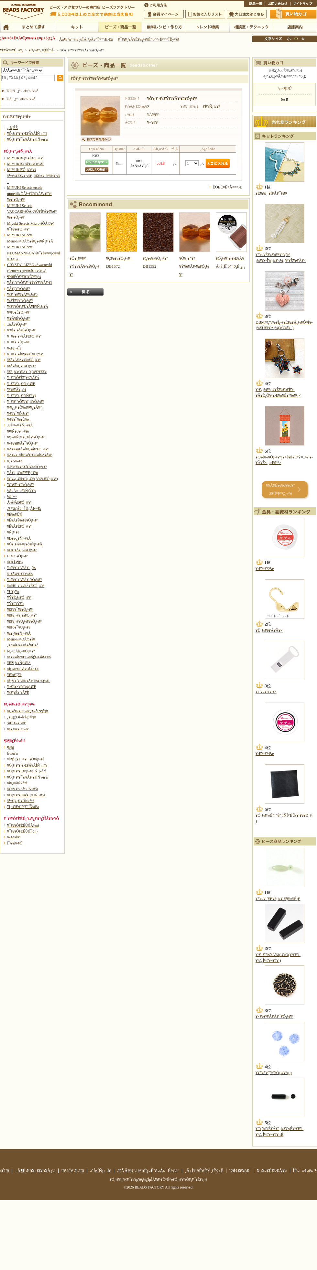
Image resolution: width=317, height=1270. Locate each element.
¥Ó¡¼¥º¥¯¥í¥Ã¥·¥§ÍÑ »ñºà (27, 139)
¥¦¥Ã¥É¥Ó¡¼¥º (18, 318)
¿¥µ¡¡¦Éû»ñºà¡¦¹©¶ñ (21, 717)
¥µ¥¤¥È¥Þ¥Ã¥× (303, 4)
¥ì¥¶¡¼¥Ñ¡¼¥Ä (19, 663)
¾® (289, 39)
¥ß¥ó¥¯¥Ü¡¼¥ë (18, 627)
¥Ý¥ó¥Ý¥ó (15, 604)
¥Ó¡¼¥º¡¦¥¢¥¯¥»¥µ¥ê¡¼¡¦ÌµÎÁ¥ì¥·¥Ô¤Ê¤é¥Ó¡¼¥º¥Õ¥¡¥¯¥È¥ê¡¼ (158, 1179)
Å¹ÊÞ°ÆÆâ (294, 26)
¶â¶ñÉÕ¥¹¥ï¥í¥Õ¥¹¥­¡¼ (24, 277)
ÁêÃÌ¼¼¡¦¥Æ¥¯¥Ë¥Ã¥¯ (251, 26)
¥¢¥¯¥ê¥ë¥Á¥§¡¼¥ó (22, 294)
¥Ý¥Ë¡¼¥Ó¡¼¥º (19, 597)
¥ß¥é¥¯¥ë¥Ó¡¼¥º (20, 609)
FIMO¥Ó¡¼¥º (17, 556)
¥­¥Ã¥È (76, 26)
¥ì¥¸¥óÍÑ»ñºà (17, 783)
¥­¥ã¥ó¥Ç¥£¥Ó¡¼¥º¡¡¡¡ (274, 1073)
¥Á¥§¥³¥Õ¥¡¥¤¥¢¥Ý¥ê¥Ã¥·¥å (29, 283)
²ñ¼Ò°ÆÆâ (72, 1170)
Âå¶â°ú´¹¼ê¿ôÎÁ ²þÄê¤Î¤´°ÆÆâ (86, 39)
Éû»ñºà (12, 753)
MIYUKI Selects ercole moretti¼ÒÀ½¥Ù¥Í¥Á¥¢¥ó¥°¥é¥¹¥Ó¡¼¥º (29, 193)
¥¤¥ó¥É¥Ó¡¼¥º (18, 312)
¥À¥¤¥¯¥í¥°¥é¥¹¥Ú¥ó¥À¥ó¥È (29, 455)
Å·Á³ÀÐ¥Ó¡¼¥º (19, 502)
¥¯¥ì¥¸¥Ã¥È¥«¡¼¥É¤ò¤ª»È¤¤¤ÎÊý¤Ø (148, 39)
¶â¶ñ (10, 747)
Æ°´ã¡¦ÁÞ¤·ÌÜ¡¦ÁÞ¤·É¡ (24, 509)
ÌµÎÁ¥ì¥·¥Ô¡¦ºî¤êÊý (163, 26)
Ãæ (296, 39)
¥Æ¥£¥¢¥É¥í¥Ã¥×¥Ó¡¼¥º (27, 467)
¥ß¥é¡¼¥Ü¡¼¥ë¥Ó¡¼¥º (24, 621)
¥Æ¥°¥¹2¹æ (265, 568)
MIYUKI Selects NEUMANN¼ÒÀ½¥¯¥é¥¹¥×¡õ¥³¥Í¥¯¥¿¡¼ (33, 253)
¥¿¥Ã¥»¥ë (14, 461)
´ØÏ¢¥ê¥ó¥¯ (240, 1170)
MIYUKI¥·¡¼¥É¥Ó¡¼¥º (25, 158)
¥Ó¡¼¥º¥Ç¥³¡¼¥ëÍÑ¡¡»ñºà (26, 771)
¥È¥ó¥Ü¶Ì (14, 514)
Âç (302, 39)
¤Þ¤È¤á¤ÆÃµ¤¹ (32, 26)
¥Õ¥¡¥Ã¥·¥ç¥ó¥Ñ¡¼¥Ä (24, 544)
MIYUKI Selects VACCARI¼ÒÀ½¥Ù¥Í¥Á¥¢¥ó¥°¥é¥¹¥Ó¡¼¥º (32, 212)
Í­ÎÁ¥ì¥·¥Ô (14, 843)
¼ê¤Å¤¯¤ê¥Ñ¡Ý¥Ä (21, 491)
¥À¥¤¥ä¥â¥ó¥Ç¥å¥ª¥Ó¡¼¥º (27, 449)
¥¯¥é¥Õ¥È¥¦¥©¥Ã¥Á (23, 378)
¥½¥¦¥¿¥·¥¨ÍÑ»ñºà (20, 801)
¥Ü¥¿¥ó (13, 592)
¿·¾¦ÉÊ (12, 128)
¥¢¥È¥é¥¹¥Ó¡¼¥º (20, 301)
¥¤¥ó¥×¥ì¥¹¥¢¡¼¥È (21, 687)
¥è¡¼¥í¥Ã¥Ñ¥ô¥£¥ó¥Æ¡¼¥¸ (28, 681)
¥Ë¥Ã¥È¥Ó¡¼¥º (19, 526)
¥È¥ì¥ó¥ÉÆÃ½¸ (207, 26)
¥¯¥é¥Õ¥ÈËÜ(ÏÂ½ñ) (23, 825)
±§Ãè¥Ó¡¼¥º (17, 324)
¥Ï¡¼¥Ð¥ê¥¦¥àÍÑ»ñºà (23, 807)
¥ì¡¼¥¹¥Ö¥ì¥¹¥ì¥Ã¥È (23, 669)
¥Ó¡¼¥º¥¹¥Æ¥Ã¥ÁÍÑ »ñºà (27, 133)
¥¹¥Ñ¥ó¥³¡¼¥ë (18, 431)
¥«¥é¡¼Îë (14, 348)
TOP (6, 26)
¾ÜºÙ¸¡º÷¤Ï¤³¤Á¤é (22, 91)
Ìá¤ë (85, 292)
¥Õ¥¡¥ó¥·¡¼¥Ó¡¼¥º (22, 550)
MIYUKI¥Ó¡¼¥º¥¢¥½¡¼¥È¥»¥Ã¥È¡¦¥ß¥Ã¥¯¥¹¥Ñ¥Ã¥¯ (33, 176)
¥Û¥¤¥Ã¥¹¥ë (266, 692)
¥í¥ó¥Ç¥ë (14, 675)
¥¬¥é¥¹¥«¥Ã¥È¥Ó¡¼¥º (24, 336)
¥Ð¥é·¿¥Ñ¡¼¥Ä (19, 538)
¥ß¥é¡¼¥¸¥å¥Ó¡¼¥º (22, 615)
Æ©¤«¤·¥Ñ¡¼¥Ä (20, 425)
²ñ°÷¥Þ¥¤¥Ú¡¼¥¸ (164, 14)
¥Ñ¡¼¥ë (13, 532)
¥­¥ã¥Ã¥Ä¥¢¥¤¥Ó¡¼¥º (23, 360)
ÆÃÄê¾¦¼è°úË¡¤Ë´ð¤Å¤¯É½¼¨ (148, 1170)
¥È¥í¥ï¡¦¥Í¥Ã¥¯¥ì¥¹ (271, 193)
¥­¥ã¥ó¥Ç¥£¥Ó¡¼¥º (21, 366)
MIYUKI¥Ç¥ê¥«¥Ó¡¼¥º (25, 164)
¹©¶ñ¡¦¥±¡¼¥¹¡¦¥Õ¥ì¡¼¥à (25, 759)
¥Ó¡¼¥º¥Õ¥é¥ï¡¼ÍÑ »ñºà (26, 795)
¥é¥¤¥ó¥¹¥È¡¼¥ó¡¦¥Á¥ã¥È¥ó (29, 657)
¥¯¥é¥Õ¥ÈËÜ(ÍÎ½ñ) (22, 831)
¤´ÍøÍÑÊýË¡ (156, 4)
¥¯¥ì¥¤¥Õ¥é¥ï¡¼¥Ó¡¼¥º (25, 402)
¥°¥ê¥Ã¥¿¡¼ (16, 390)
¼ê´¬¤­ (12, 497)
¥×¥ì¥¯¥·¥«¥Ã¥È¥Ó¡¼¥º (25, 586)
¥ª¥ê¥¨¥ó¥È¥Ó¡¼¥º (21, 330)
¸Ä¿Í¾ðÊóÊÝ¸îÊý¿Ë (204, 1170)
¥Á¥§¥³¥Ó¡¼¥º (18, 289)
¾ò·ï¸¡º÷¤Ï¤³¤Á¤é (20, 99)
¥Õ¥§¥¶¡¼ (15, 562)
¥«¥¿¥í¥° (14, 837)
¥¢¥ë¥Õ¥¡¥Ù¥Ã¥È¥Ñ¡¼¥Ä (27, 306)
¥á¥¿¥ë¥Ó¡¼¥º (18, 729)
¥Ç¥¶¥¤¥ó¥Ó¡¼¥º (20, 485)
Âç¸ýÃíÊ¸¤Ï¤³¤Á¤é (247, 14)
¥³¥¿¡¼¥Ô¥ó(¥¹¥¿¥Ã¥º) (24, 407)
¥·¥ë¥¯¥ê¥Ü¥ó (18, 419)
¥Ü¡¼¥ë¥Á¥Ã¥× (269, 630)
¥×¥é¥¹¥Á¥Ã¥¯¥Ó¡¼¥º (24, 580)
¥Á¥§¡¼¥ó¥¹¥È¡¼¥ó (22, 473)
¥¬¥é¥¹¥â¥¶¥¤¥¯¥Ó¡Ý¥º (25, 354)
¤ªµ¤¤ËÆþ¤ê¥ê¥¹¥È (205, 14)
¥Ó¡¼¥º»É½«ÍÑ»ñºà (22, 789)
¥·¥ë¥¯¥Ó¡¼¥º (18, 413)
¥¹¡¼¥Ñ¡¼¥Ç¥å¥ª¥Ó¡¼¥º (26, 437)
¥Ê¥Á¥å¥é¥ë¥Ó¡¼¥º (22, 520)
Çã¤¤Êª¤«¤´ (293, 14)
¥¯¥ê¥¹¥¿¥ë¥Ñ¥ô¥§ (21, 396)
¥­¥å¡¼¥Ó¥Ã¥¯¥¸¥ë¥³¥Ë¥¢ (27, 372)
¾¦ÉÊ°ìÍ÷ (254, 4)
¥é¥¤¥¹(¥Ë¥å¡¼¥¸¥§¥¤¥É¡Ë (278, 899)
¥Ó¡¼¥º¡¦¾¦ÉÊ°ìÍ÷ (120, 26)
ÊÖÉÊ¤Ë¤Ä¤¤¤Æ (227, 187)
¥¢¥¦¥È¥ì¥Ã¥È (18, 692)
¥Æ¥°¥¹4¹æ (265, 753)
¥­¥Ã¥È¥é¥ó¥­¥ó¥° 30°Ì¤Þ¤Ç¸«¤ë (280, 489)
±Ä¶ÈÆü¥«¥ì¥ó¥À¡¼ (35, 1170)
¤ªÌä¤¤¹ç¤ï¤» (277, 4)
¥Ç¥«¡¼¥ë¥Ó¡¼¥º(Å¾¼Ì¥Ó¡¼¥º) (32, 479)
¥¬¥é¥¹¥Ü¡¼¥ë (18, 342)
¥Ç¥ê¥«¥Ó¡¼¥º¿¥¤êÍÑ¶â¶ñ (27, 711)
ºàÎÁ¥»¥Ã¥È (16, 723)
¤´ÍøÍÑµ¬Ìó (101, 1170)
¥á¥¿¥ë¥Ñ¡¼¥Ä (19, 633)
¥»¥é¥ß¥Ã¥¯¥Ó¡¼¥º (22, 443)
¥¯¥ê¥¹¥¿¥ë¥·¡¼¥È (21, 384)
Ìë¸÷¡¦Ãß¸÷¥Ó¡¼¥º (21, 651)
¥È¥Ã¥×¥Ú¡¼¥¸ (11, 50)
